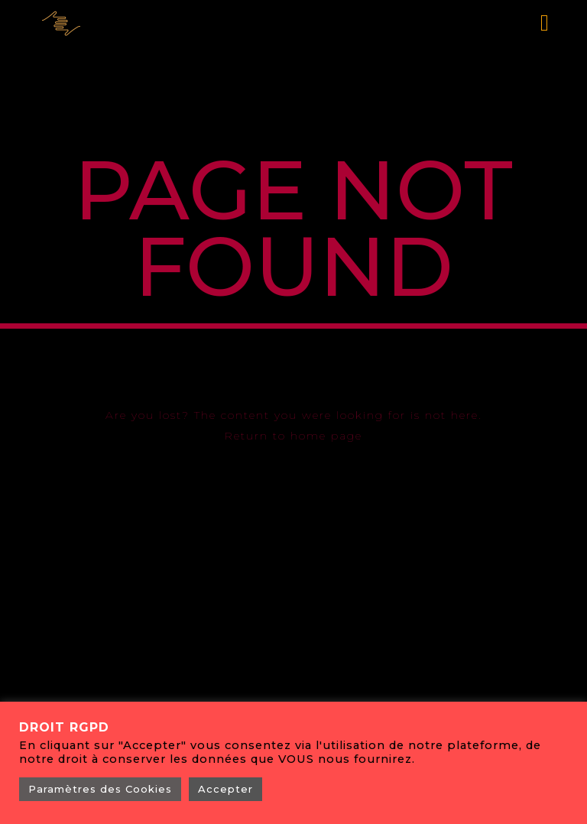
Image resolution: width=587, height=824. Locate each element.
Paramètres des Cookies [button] (100, 789)
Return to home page (293, 436)
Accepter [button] (225, 789)
